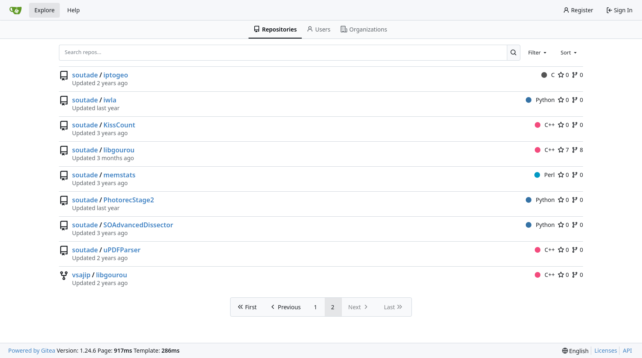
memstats (120, 175)
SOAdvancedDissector (138, 225)
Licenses (606, 350)
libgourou (119, 150)
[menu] (575, 351)
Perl (544, 175)
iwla (110, 100)
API (627, 350)
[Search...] (513, 52)
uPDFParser (122, 250)
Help (73, 10)
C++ (545, 125)
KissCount (120, 125)
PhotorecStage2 (129, 200)
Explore (44, 10)
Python (540, 100)
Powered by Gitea (31, 350)
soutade (85, 75)
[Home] (15, 10)
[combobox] (538, 52)
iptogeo (116, 75)
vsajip (81, 275)
